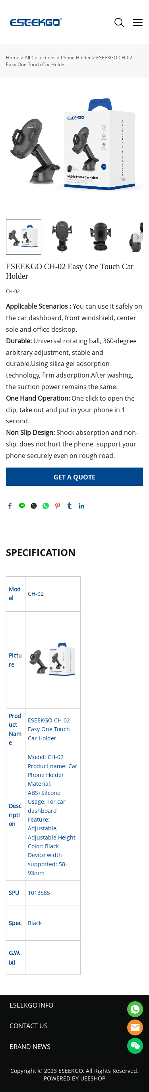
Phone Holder (76, 57)
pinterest (58, 506)
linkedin (81, 506)
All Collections (40, 57)
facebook (10, 506)
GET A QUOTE (74, 477)
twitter (34, 506)
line (22, 506)
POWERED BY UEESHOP (74, 1078)
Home (12, 57)
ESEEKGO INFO (31, 1005)
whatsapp (46, 506)
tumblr (70, 506)
